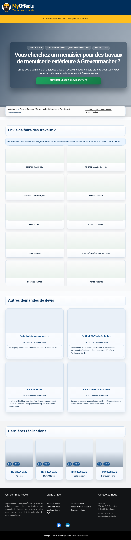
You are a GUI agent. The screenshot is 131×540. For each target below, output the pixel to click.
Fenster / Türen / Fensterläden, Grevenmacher (98, 111)
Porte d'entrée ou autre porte (96, 389)
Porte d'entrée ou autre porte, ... (34, 336)
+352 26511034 (105, 513)
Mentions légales (53, 510)
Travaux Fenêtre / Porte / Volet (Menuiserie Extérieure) (44, 109)
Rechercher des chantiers (81, 507)
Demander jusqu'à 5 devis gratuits (68, 80)
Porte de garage (34, 389)
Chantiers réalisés (78, 510)
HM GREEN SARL (19, 472)
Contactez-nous (53, 507)
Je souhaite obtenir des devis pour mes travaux (65, 18)
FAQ (48, 513)
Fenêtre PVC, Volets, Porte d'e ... (96, 336)
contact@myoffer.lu (107, 516)
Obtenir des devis (78, 504)
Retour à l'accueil (53, 504)
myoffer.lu (66, 536)
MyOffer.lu (12, 109)
